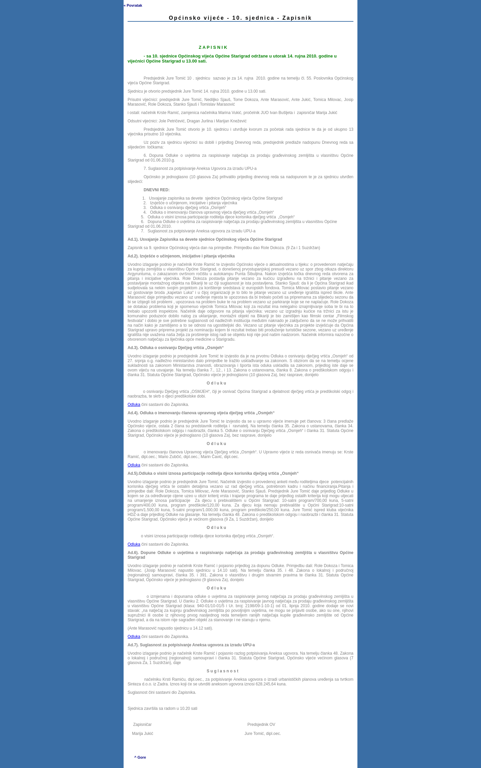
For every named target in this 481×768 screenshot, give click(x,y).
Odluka (134, 404)
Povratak (134, 5)
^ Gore (140, 757)
